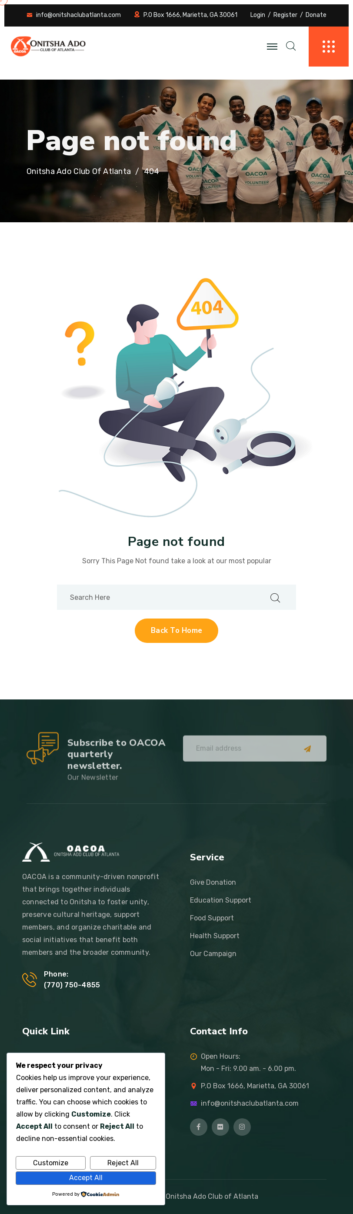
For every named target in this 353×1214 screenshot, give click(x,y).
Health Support (215, 936)
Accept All (86, 1178)
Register (285, 15)
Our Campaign (213, 954)
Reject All (123, 1163)
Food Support (212, 918)
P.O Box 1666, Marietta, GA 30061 (190, 15)
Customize (50, 1163)
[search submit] (275, 597)
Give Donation (213, 882)
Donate (316, 15)
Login (257, 15)
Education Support (220, 900)
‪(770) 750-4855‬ (72, 985)
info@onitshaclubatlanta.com (78, 15)
